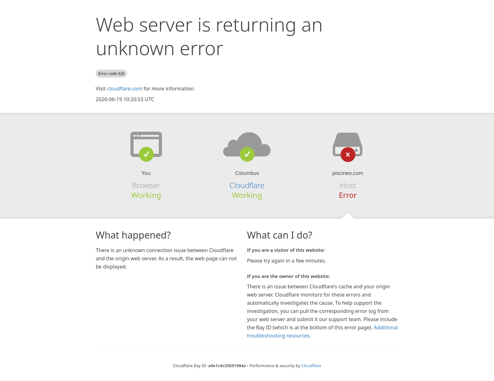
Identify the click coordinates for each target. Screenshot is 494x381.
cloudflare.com (124, 88)
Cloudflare (246, 185)
